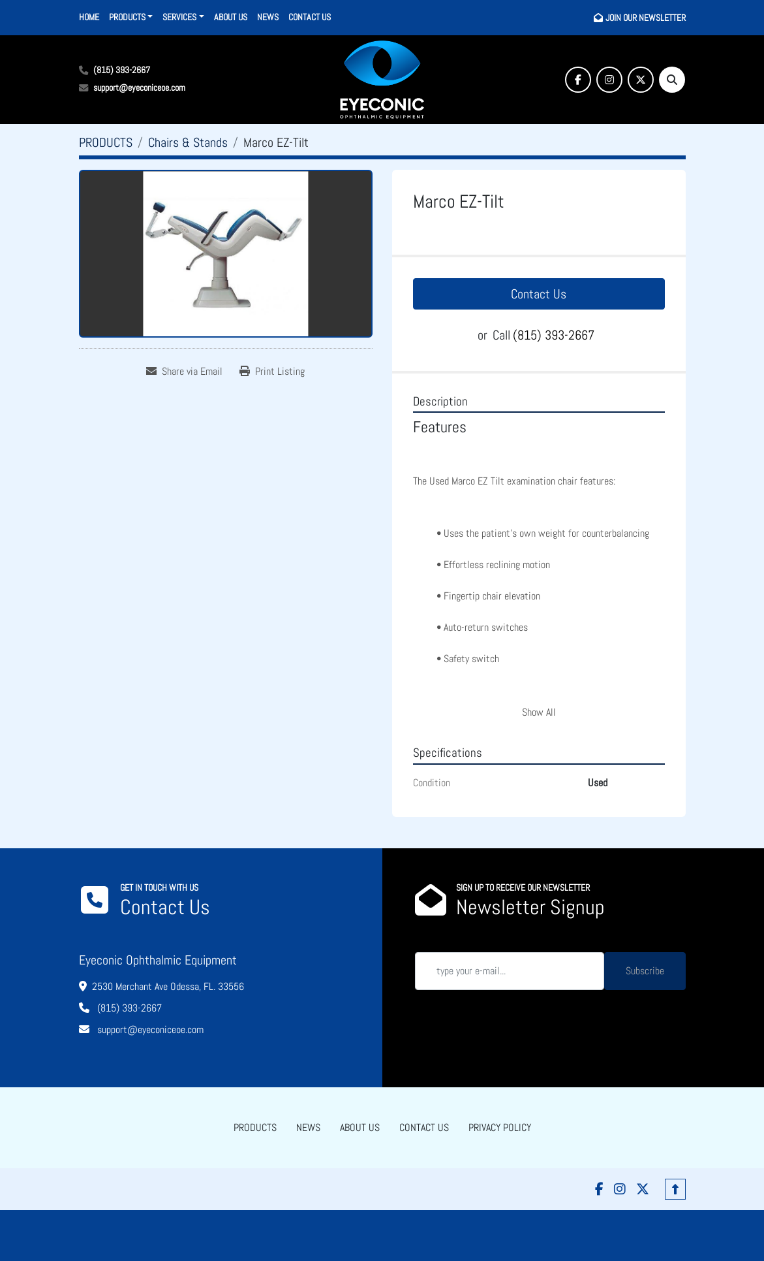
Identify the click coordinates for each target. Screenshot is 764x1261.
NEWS (268, 17)
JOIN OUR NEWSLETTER (645, 18)
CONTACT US (309, 17)
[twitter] (641, 80)
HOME (89, 17)
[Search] (672, 80)
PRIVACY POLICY (499, 1127)
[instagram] (609, 80)
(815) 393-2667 (121, 70)
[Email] (509, 971)
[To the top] (675, 1189)
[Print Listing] (272, 371)
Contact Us (538, 293)
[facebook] (578, 80)
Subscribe (645, 971)
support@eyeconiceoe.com (139, 87)
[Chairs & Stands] (188, 142)
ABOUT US (230, 17)
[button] (131, 17)
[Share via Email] (184, 371)
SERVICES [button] (179, 17)
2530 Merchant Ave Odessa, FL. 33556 (168, 986)
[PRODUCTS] (105, 142)
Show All (539, 712)
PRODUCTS (127, 17)
